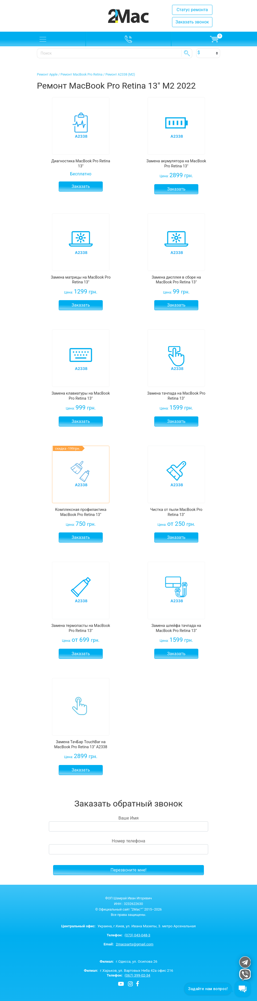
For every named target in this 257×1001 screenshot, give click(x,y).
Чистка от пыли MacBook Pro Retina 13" (176, 512)
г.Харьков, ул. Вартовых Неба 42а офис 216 (128, 970)
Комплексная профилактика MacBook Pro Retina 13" (80, 512)
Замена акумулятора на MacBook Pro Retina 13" (176, 163)
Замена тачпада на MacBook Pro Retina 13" (176, 396)
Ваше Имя (128, 824)
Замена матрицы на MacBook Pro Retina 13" (80, 280)
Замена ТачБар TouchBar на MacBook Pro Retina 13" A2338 (80, 744)
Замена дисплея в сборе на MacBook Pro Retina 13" (176, 280)
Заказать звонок (192, 21)
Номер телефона (128, 846)
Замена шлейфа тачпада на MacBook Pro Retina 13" (176, 628)
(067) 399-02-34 (137, 975)
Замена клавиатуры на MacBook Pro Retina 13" (81, 396)
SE (187, 53)
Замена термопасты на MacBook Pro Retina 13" (81, 628)
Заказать (81, 186)
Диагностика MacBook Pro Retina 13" (80, 163)
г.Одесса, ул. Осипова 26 (128, 961)
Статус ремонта (192, 9)
